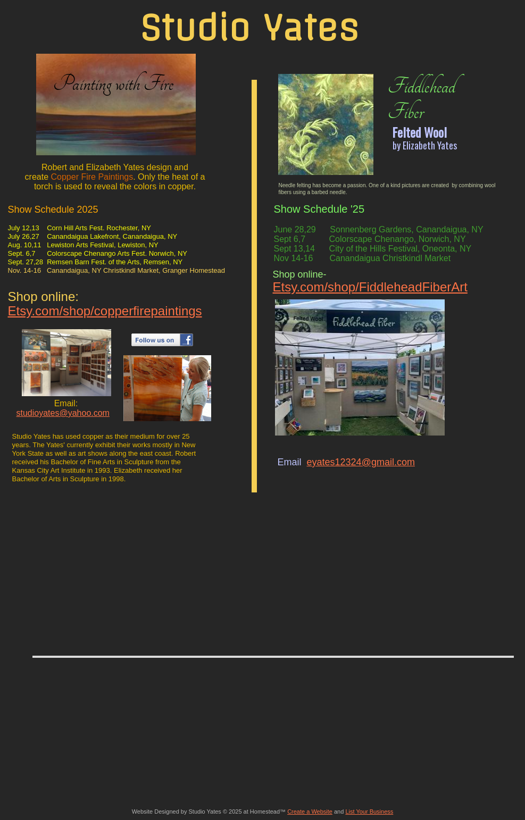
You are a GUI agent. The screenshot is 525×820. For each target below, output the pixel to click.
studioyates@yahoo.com (63, 412)
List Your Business (369, 811)
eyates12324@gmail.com (361, 462)
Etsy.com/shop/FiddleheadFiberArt (370, 287)
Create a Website (309, 811)
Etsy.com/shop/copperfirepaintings (105, 311)
